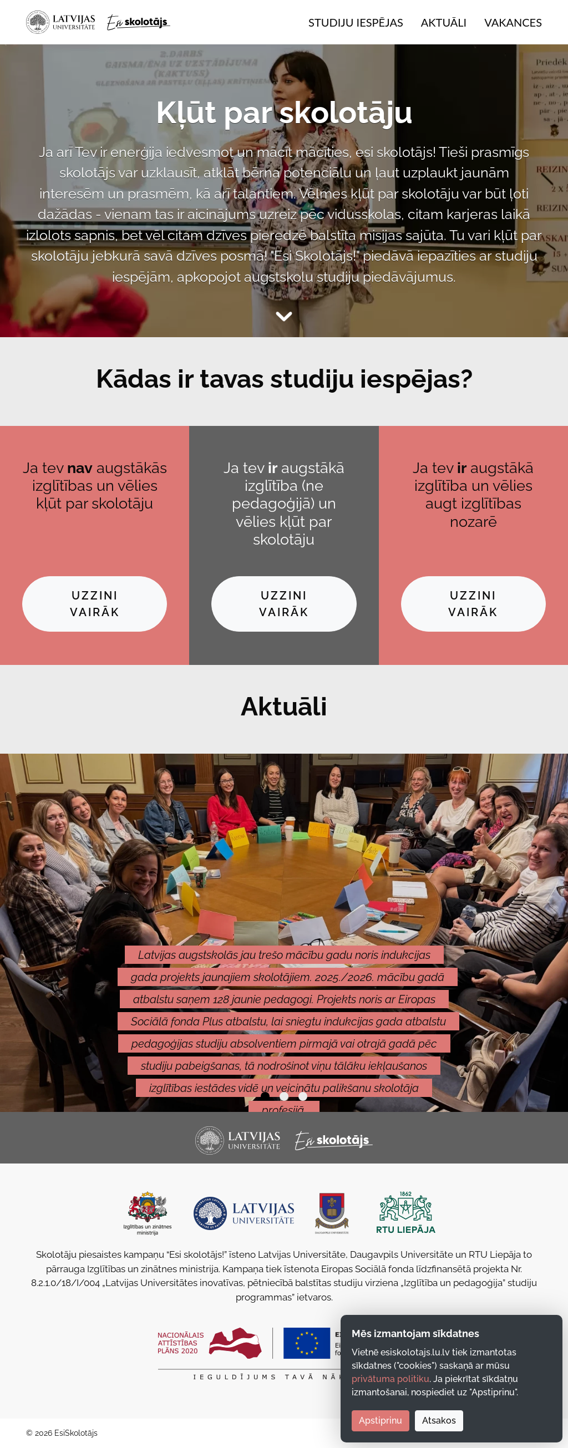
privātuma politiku (390, 1379)
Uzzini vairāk (95, 604)
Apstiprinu (380, 1420)
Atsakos (439, 1420)
